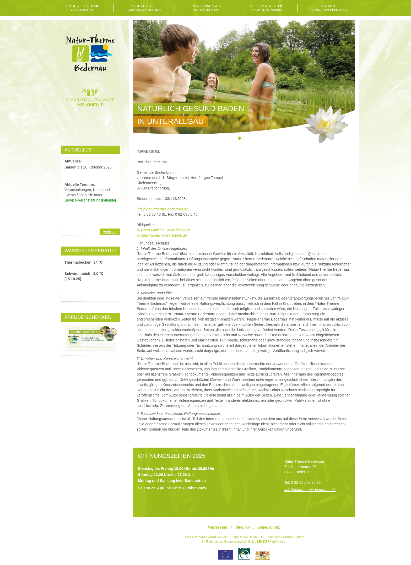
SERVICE (328, 8)
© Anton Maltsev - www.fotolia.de (164, 230)
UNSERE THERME (83, 8)
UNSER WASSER (205, 8)
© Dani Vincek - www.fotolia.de (162, 235)
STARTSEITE (144, 8)
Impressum (217, 527)
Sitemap (243, 527)
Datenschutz (269, 527)
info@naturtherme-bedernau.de (162, 209)
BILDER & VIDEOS (267, 8)
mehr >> (109, 232)
